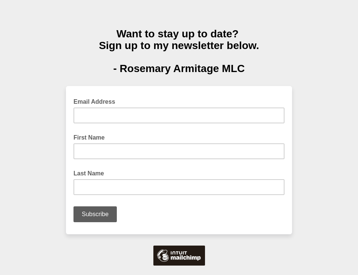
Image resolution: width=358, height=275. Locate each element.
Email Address (96, 101)
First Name (89, 137)
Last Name (88, 173)
